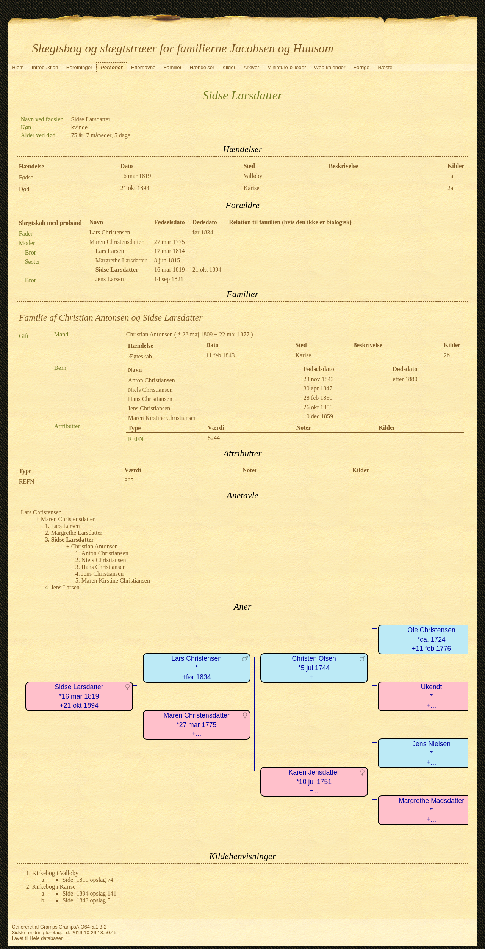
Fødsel (27, 177)
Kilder (228, 67)
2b (447, 355)
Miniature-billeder (286, 67)
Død (24, 189)
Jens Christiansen (149, 408)
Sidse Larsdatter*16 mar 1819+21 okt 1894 (79, 696)
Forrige (361, 67)
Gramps (49, 927)
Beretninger (79, 67)
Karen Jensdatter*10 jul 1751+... (314, 781)
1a (450, 176)
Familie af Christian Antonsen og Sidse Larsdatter (111, 317)
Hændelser (202, 67)
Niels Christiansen (150, 390)
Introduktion (45, 67)
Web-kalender (330, 67)
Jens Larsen (109, 279)
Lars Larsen (109, 251)
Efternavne (143, 67)
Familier (172, 67)
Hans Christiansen (150, 399)
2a (450, 188)
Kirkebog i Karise (54, 886)
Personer (112, 67)
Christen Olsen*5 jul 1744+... (314, 668)
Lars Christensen (109, 232)
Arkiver (251, 67)
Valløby (253, 176)
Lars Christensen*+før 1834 (196, 668)
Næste (384, 67)
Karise (252, 188)
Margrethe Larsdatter (121, 260)
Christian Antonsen (149, 334)
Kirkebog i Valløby (55, 873)
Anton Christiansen (151, 380)
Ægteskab (140, 356)
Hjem (17, 67)
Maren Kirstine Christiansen (162, 418)
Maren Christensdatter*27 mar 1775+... (197, 725)
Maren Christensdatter (116, 242)
